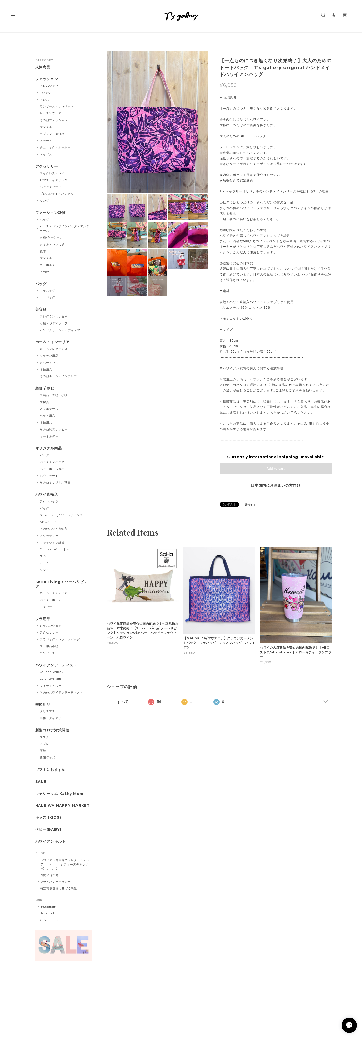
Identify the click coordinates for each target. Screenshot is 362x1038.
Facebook (48, 913)
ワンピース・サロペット (57, 106)
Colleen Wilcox (51, 672)
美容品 (41, 309)
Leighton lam (50, 678)
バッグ (44, 219)
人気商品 (43, 67)
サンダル (46, 127)
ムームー (46, 563)
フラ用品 (43, 619)
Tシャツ (45, 92)
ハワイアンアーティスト (56, 665)
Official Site (49, 920)
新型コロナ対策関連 (52, 730)
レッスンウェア (50, 113)
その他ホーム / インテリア (58, 376)
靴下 (43, 251)
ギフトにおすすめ (50, 769)
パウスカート (49, 476)
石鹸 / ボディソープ (54, 323)
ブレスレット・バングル (57, 194)
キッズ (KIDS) (48, 817)
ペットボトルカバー (54, 469)
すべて (123, 702)
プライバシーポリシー (55, 881)
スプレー (46, 744)
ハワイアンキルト (50, 841)
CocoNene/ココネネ (54, 549)
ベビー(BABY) (48, 829)
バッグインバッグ (52, 462)
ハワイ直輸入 (46, 494)
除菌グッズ (47, 757)
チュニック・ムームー (55, 147)
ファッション (46, 79)
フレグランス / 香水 (54, 316)
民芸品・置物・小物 (54, 395)
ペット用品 (47, 415)
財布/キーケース (51, 237)
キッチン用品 (49, 356)
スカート (46, 141)
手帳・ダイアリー (52, 718)
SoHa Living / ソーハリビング (61, 584)
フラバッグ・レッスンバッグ (60, 639)
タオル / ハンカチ (52, 244)
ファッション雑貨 (50, 213)
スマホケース (49, 408)
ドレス (44, 99)
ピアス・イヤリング (54, 180)
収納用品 (46, 369)
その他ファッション (54, 120)
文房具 (44, 402)
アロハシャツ (49, 86)
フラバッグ (47, 291)
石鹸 (43, 750)
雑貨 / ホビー (47, 388)
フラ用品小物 (49, 646)
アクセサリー (46, 166)
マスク (44, 737)
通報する (250, 504)
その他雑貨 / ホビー (54, 429)
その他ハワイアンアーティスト (61, 692)
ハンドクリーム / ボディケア (60, 330)
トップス (46, 154)
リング (44, 200)
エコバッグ (47, 297)
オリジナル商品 (48, 448)
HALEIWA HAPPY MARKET (62, 805)
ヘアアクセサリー (52, 187)
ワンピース (47, 570)
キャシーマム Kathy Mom (59, 794)
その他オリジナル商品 (55, 482)
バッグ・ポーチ (50, 600)
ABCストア (48, 522)
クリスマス (47, 711)
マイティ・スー (50, 685)
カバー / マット (51, 362)
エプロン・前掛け (52, 134)
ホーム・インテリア (52, 342)
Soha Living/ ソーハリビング (61, 515)
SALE (40, 782)
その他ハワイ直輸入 (54, 529)
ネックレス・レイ (52, 173)
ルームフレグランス (54, 349)
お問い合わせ (49, 875)
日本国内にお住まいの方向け (275, 485)
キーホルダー (49, 265)
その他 (44, 272)
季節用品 (43, 704)
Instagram (48, 907)
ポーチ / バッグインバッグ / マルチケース (64, 228)
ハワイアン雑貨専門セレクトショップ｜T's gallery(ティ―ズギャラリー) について (64, 864)
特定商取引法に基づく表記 (58, 888)
